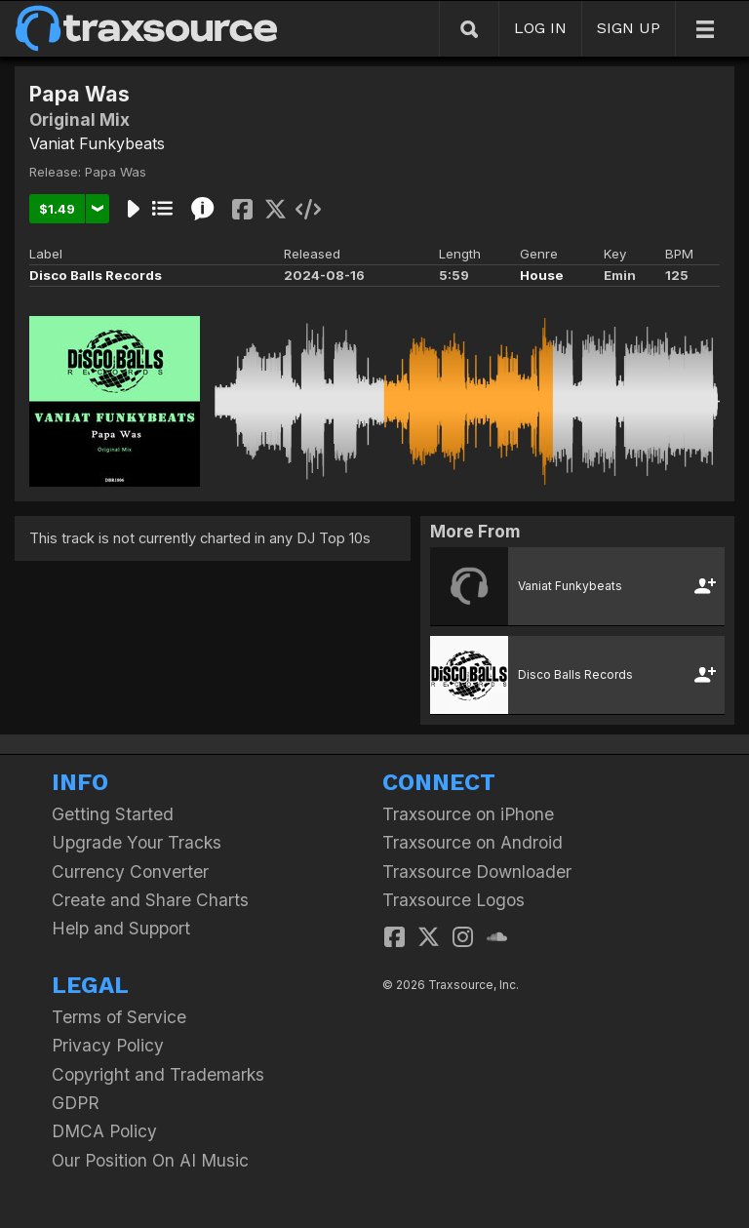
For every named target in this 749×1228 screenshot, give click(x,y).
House (542, 275)
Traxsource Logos (453, 900)
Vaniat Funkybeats (97, 143)
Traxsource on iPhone (468, 814)
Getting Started (113, 814)
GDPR (75, 1102)
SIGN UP (628, 28)
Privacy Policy (108, 1045)
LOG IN (540, 28)
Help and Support (121, 928)
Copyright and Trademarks (158, 1074)
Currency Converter (130, 871)
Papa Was (115, 171)
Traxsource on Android (472, 842)
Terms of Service (119, 1017)
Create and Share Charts (150, 900)
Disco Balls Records (95, 275)
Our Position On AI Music (150, 1160)
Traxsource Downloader (477, 871)
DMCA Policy (104, 1131)
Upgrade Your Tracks (136, 842)
